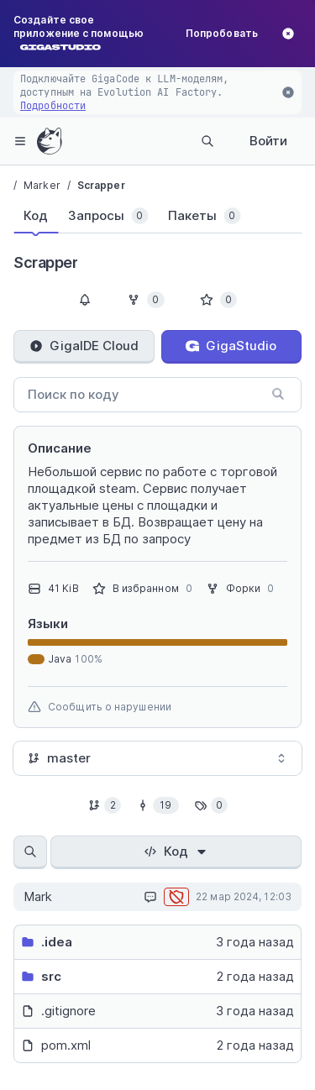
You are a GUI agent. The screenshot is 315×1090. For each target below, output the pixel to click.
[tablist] (140, 219)
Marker (42, 185)
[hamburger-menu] (20, 141)
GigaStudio (231, 346)
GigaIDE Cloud (84, 346)
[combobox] (157, 758)
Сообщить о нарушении (99, 707)
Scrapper (101, 185)
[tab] (35, 216)
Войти (268, 141)
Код (176, 851)
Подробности (53, 106)
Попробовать (222, 33)
